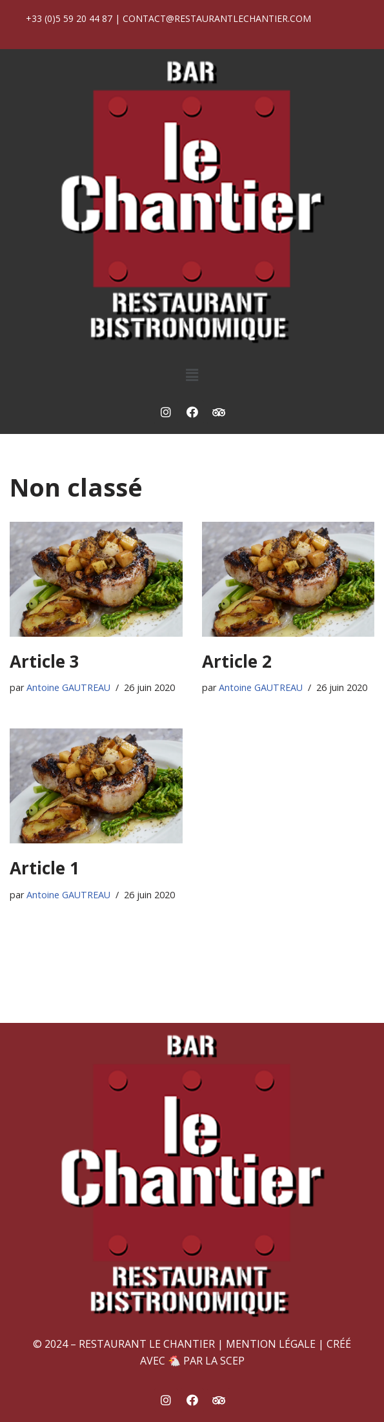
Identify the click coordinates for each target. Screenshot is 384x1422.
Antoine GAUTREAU (68, 687)
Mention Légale (271, 1344)
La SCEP (225, 1361)
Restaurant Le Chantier (147, 1344)
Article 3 (44, 661)
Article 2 (237, 661)
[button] (192, 375)
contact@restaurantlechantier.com (217, 18)
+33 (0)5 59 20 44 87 (69, 18)
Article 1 (44, 868)
